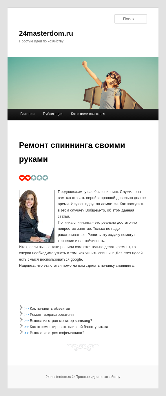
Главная (27, 114)
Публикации (52, 114)
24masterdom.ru (46, 33)
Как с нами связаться (88, 114)
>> (27, 308)
